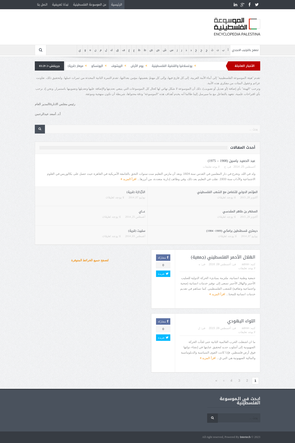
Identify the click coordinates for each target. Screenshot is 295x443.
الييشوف (117, 66)
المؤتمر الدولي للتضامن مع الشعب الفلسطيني (227, 192)
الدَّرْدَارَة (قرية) (136, 192)
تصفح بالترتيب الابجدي (245, 50)
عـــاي (142, 211)
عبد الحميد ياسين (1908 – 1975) (232, 161)
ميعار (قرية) (75, 66)
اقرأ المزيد (128, 179)
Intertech (245, 437)
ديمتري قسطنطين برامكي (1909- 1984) (232, 231)
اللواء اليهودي (241, 321)
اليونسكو (97, 66)
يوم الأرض (137, 66)
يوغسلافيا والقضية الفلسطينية (172, 66)
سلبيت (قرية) (136, 231)
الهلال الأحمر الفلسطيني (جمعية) (223, 257)
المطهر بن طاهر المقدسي (240, 211)
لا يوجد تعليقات (211, 166)
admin (245, 264)
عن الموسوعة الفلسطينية (89, 4)
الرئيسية (116, 4)
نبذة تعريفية (60, 4)
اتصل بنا (42, 4)
